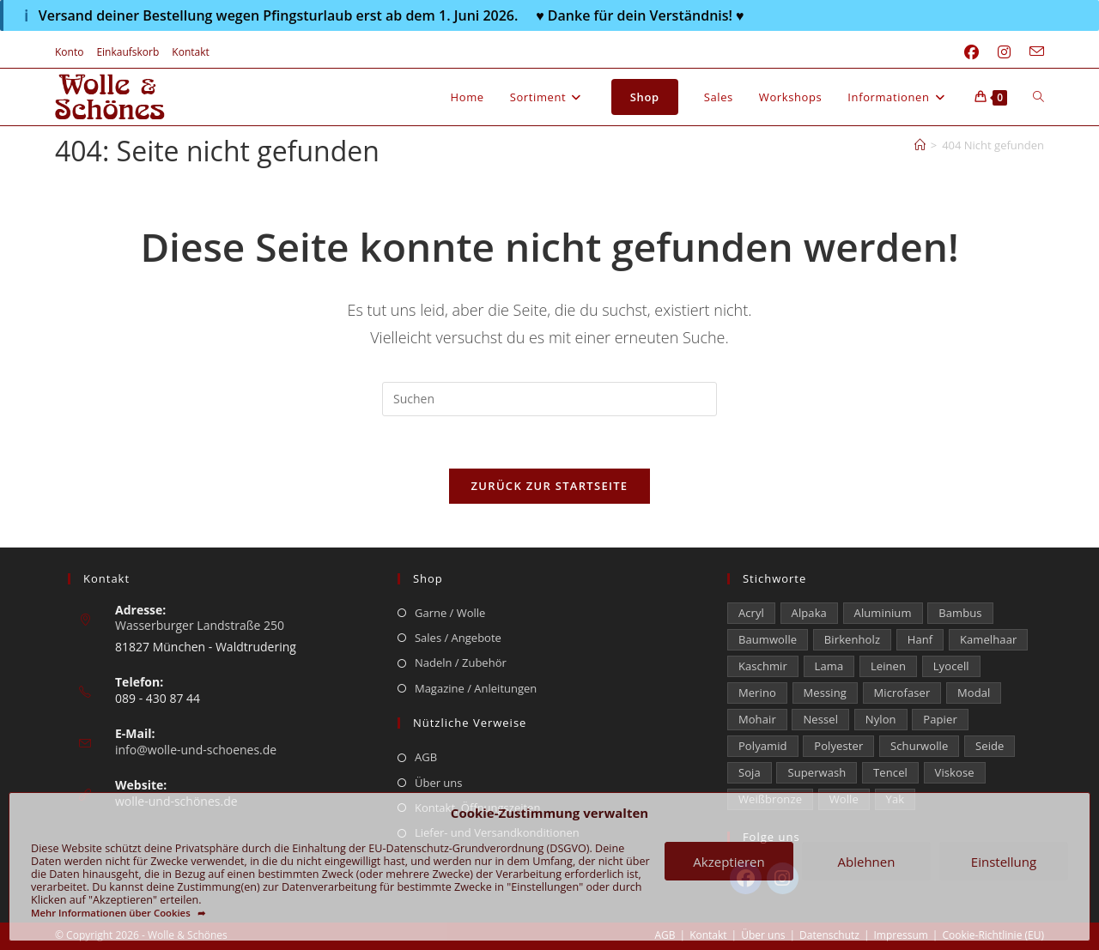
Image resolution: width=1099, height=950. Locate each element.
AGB (426, 757)
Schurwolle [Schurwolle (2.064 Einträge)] (919, 745)
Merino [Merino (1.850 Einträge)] (757, 692)
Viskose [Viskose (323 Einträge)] (955, 772)
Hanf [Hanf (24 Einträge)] (920, 639)
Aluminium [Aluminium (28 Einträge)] (883, 612)
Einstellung (1003, 861)
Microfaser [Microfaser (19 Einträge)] (902, 692)
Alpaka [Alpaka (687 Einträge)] (809, 612)
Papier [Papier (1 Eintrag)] (940, 719)
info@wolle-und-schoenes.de (195, 749)
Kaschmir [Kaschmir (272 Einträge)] (762, 666)
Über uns (439, 782)
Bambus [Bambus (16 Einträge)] (959, 612)
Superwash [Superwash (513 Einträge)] (816, 772)
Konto (69, 52)
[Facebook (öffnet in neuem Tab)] (971, 52)
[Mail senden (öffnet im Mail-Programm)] (1032, 52)
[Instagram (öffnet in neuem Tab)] (1004, 52)
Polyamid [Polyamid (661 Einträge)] (762, 745)
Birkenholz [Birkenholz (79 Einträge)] (852, 639)
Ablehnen (867, 861)
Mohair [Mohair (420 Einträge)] (757, 719)
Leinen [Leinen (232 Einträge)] (888, 666)
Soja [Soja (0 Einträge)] (749, 772)
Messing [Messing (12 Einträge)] (825, 692)
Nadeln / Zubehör (461, 662)
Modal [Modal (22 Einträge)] (973, 692)
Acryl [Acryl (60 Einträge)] (751, 612)
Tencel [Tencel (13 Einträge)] (890, 772)
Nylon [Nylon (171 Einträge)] (880, 719)
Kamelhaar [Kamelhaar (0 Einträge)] (988, 639)
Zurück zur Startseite (549, 485)
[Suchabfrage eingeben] (549, 399)
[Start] (920, 145)
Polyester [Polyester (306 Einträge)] (838, 745)
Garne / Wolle (450, 612)
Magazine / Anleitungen (476, 688)
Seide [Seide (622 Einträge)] (989, 745)
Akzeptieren (728, 861)
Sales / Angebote (458, 637)
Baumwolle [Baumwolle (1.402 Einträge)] (767, 639)
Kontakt (190, 52)
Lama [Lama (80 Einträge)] (829, 666)
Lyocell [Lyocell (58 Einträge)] (951, 666)
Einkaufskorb (127, 52)
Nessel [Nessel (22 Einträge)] (820, 719)
